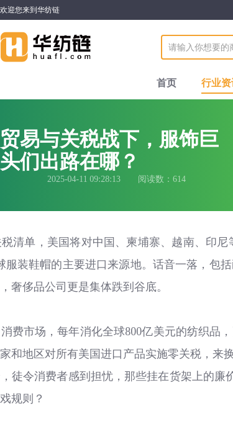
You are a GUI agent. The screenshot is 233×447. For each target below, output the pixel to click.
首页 (166, 83)
